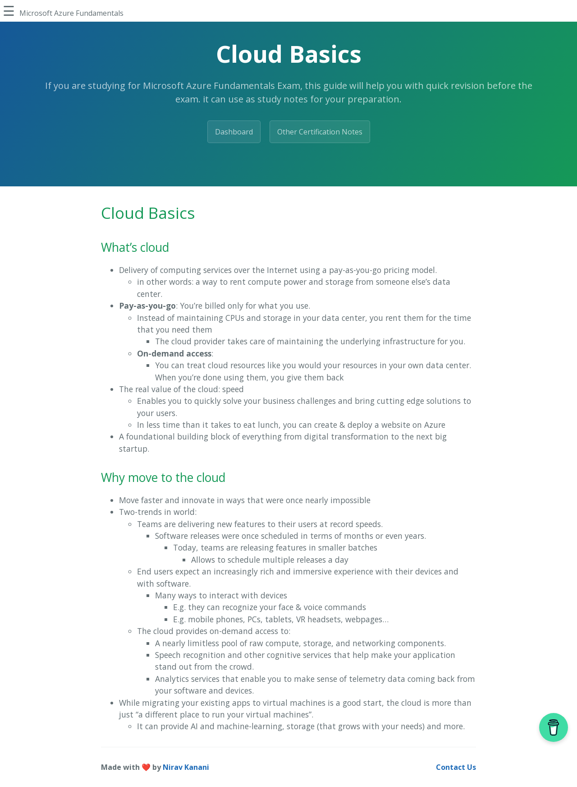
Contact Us (456, 767)
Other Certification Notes (319, 132)
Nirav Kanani (186, 767)
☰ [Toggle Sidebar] (9, 10)
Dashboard (234, 132)
